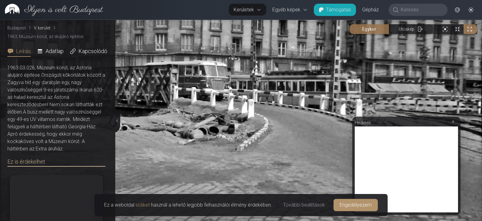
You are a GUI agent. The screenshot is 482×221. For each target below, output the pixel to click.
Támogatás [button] (335, 10)
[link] (51, 9)
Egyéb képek (290, 10)
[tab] (20, 51)
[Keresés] (421, 10)
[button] (457, 10)
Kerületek (247, 10)
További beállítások (304, 205)
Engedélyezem (356, 205)
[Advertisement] (406, 169)
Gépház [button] (370, 10)
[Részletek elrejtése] (116, 120)
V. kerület (42, 27)
